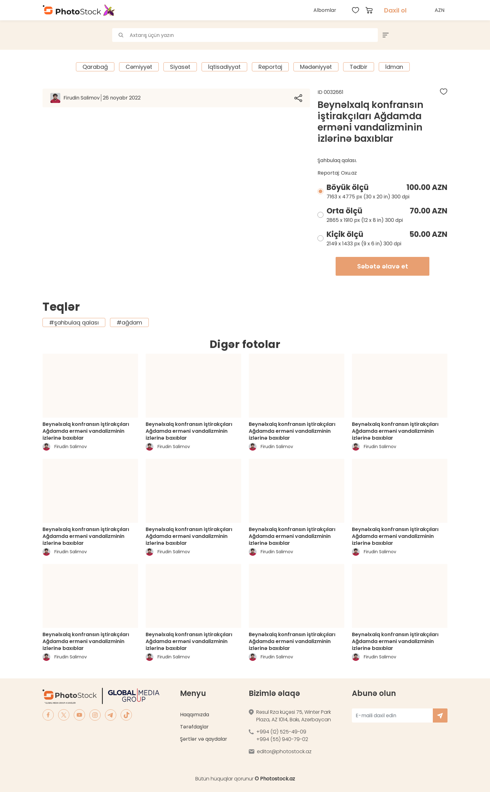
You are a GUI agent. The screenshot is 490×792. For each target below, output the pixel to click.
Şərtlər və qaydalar (203, 739)
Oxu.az (349, 172)
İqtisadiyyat (224, 67)
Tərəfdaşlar (194, 726)
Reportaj (270, 67)
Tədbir (359, 67)
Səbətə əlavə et (382, 266)
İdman (394, 67)
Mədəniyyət (316, 67)
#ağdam (129, 322)
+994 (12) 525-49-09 (281, 731)
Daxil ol (395, 10)
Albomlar (324, 10)
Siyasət (180, 67)
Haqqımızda (194, 714)
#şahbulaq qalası (74, 322)
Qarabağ (95, 67)
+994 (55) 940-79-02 (282, 739)
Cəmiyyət (139, 67)
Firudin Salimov (102, 97)
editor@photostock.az (284, 751)
